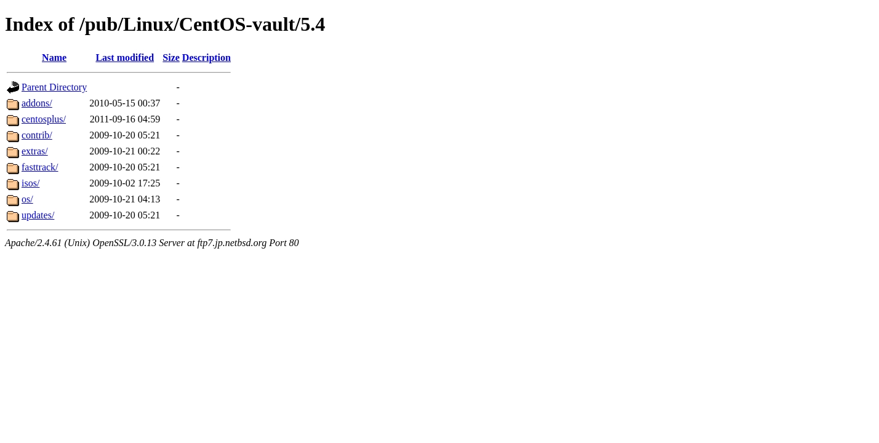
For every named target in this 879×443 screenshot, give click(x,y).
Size (171, 57)
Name (54, 57)
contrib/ (37, 135)
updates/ (38, 215)
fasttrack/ (40, 167)
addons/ (37, 103)
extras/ (35, 151)
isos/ (30, 183)
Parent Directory (54, 87)
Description (206, 57)
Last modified (124, 57)
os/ (27, 199)
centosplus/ (44, 119)
